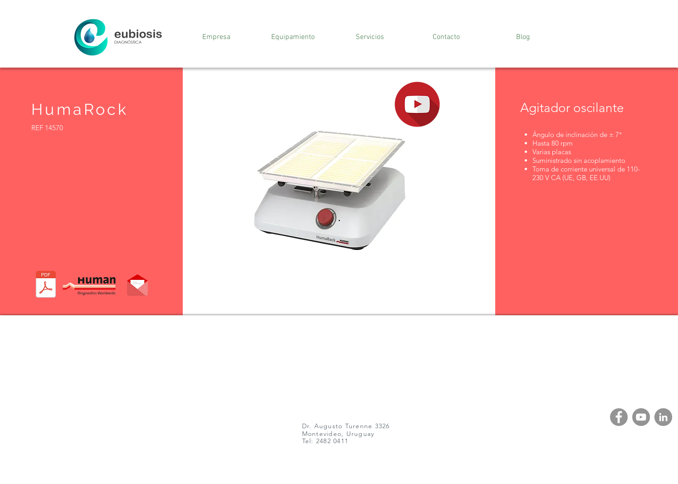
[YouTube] (641, 417)
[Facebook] (619, 417)
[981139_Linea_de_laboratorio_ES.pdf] (46, 285)
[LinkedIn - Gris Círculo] (663, 417)
